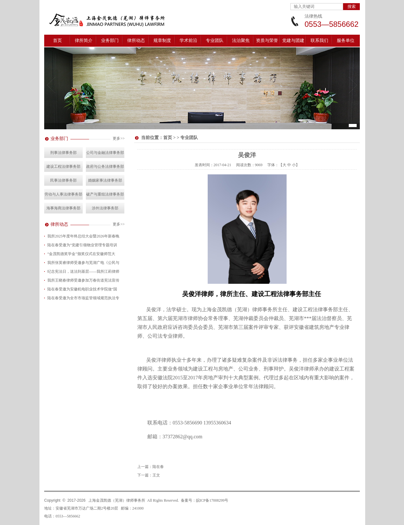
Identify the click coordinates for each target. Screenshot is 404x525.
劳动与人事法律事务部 (63, 194)
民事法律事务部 (63, 180)
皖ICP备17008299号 (212, 500)
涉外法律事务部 (105, 208)
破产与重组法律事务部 (105, 194)
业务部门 (110, 40)
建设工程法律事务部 (63, 166)
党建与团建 (293, 40)
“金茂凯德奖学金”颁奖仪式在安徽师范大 (81, 254)
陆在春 (158, 466)
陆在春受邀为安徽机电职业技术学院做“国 (82, 289)
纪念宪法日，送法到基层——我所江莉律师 (83, 271)
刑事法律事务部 (63, 152)
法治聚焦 (241, 40)
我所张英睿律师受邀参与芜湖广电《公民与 (83, 262)
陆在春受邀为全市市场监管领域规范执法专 (83, 298)
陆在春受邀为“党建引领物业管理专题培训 (82, 245)
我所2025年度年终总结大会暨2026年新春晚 (83, 236)
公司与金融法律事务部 (105, 152)
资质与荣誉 (267, 40)
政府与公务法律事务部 (105, 166)
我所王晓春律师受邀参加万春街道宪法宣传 (83, 280)
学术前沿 (188, 40)
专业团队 (214, 40)
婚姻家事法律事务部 (105, 180)
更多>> (119, 138)
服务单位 (345, 40)
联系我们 (319, 40)
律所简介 (83, 40)
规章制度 (162, 40)
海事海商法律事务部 (63, 208)
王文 (156, 475)
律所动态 (136, 40)
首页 (57, 40)
